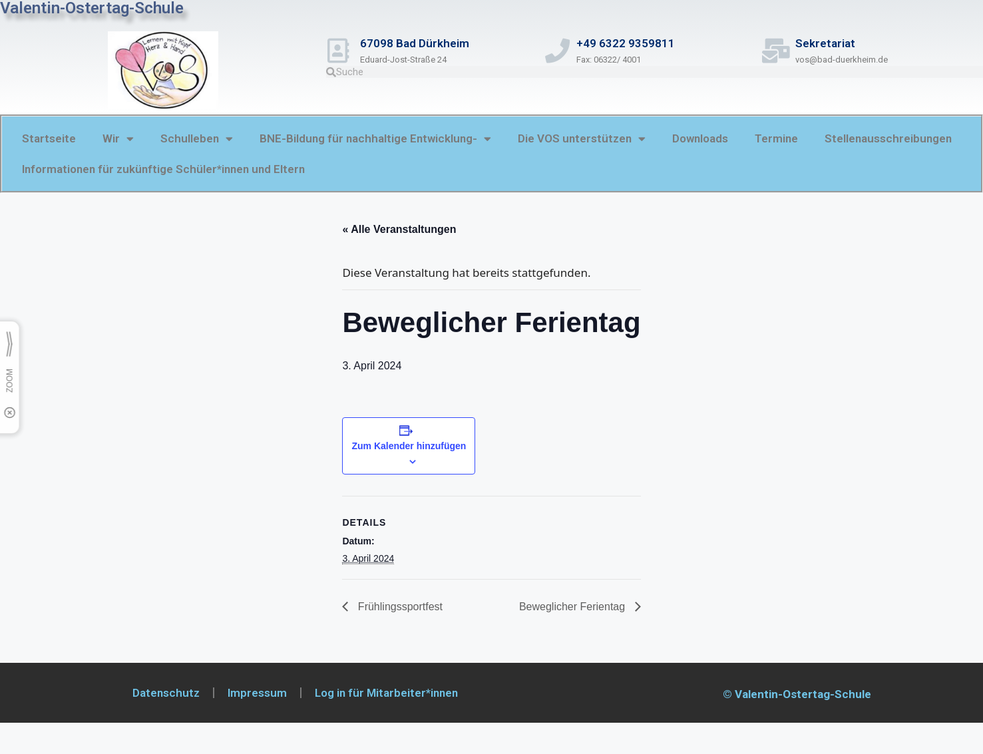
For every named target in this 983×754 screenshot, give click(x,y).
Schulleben (196, 138)
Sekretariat (834, 43)
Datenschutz (166, 692)
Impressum (257, 692)
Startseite (49, 138)
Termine (776, 138)
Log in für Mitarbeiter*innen (386, 692)
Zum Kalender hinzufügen (408, 446)
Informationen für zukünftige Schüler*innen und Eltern (163, 169)
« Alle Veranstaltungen (399, 229)
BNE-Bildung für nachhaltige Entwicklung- (375, 138)
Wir (118, 138)
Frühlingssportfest (399, 606)
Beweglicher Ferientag (573, 606)
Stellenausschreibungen (888, 138)
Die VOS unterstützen (582, 138)
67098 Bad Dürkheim (423, 43)
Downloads (700, 138)
